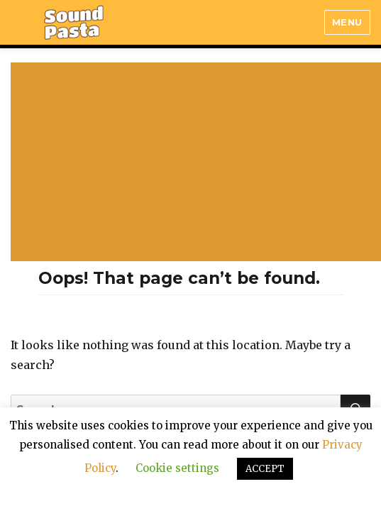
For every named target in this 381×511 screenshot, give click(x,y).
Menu (347, 22)
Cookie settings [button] (177, 468)
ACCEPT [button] (265, 469)
